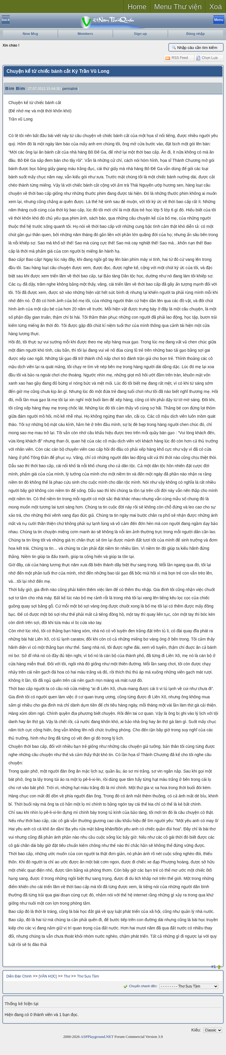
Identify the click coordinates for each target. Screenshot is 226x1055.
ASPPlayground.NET (97, 1036)
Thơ (67, 976)
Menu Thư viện (178, 7)
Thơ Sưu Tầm (88, 976)
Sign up (140, 34)
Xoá (215, 7)
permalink (70, 89)
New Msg (30, 34)
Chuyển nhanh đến (139, 986)
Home (137, 7)
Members (85, 34)
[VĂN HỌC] (48, 976)
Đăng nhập (195, 34)
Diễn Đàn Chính (19, 976)
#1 (213, 966)
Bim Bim (15, 88)
